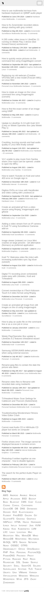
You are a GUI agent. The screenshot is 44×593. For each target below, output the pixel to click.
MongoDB (8, 538)
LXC (5, 532)
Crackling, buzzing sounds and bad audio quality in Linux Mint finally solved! (21, 143)
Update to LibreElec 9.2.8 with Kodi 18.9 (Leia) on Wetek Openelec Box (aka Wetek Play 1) (22, 125)
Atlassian (15, 498)
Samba (18, 170)
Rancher (16, 559)
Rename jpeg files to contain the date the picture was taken (21, 366)
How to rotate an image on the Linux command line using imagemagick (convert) (19, 94)
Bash (5, 502)
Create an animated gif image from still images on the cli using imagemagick (20, 306)
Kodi (27, 50)
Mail (17, 535)
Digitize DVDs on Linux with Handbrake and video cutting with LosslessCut (20, 191)
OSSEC (15, 545)
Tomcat (38, 569)
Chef (30, 502)
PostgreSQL (34, 552)
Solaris (37, 565)
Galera (28, 515)
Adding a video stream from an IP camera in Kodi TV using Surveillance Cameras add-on (21, 226)
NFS (15, 542)
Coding (6, 505)
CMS (23, 502)
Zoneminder (35, 31)
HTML (18, 522)
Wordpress (8, 579)
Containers (27, 505)
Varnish (33, 572)
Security (23, 33)
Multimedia (10, 19)
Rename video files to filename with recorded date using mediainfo (18, 383)
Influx (14, 525)
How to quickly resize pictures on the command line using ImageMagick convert (21, 59)
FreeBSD (18, 515)
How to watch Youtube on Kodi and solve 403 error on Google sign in (21, 177)
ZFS (26, 579)
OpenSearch (33, 549)
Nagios (22, 542)
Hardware (36, 17)
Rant (25, 559)
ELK (15, 512)
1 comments (23, 251)
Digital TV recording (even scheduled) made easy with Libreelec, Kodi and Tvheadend (19, 276)
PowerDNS (9, 555)
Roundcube (8, 562)
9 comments (22, 184)
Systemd (22, 569)
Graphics (29, 67)
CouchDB (8, 508)
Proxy (30, 555)
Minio (35, 535)
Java (31, 525)
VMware (23, 572)
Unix (14, 572)
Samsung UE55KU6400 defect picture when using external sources (19, 351)
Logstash (21, 532)
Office (21, 549)
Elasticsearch (26, 512)
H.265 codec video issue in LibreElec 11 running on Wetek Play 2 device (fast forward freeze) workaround (20, 41)
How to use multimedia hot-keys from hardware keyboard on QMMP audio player (22, 12)
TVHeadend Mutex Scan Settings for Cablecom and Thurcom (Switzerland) (19, 399)
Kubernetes (24, 528)
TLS (30, 569)
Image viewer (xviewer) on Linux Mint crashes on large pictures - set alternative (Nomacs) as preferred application (21, 242)
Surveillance (6, 33)
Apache (32, 495)
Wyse (19, 579)
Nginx (6, 545)
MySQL (7, 542)
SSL (18, 562)
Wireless (34, 575)
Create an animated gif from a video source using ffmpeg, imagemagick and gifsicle (20, 209)
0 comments (33, 33)
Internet (13, 184)
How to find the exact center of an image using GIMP (21, 110)
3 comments (21, 19)
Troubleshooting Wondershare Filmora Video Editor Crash (20, 414)
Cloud (38, 502)
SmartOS (26, 565)
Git (35, 515)
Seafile (34, 562)
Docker (7, 512)
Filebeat (7, 515)
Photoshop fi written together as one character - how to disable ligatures (19, 459)
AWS (5, 495)
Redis (32, 559)
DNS (22, 508)
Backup (32, 498)
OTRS (24, 545)
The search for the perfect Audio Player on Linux (21, 474)
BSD (24, 498)
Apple (6, 498)
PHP (5, 552)
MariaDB (26, 535)
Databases (32, 508)
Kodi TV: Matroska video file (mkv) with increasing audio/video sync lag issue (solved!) (20, 259)
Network (32, 542)
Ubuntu (6, 572)
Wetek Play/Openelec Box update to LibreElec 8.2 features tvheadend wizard (20, 337)
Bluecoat (14, 502)
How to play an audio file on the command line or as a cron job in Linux (21, 323)
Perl (12, 552)
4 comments (30, 235)
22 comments (8, 153)
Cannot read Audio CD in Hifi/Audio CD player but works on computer (20, 428)
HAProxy (8, 522)
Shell (16, 565)
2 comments (24, 285)
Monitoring (21, 538)
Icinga (6, 525)
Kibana (6, 528)
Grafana (20, 518)
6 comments (28, 299)
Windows (20, 373)
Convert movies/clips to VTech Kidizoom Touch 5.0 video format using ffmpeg (20, 291)
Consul (15, 505)
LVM (34, 528)
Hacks (26, 522)
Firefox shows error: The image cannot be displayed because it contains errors (21, 443)
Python (6, 559)
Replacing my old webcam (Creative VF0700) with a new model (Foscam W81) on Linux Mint (21, 77)
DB (16, 508)
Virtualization (10, 575)
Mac (39, 373)
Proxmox (21, 555)
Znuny (33, 579)
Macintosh (8, 535)
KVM (37, 525)
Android (14, 495)
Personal (5, 86)
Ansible (23, 495)
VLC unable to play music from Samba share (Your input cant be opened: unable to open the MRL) (21, 161)
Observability (9, 549)
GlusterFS (8, 518)
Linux (4, 19)
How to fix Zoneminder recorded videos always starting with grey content (20, 26)
